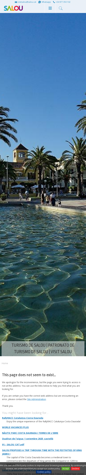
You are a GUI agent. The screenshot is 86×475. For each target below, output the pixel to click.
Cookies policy (43, 471)
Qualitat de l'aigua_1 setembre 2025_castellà (27, 438)
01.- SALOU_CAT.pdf (13, 444)
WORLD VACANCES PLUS (15, 427)
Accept (65, 468)
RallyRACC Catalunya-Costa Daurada (22, 417)
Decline (75, 468)
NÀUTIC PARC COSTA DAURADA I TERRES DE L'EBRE (30, 432)
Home (5, 363)
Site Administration (36, 399)
